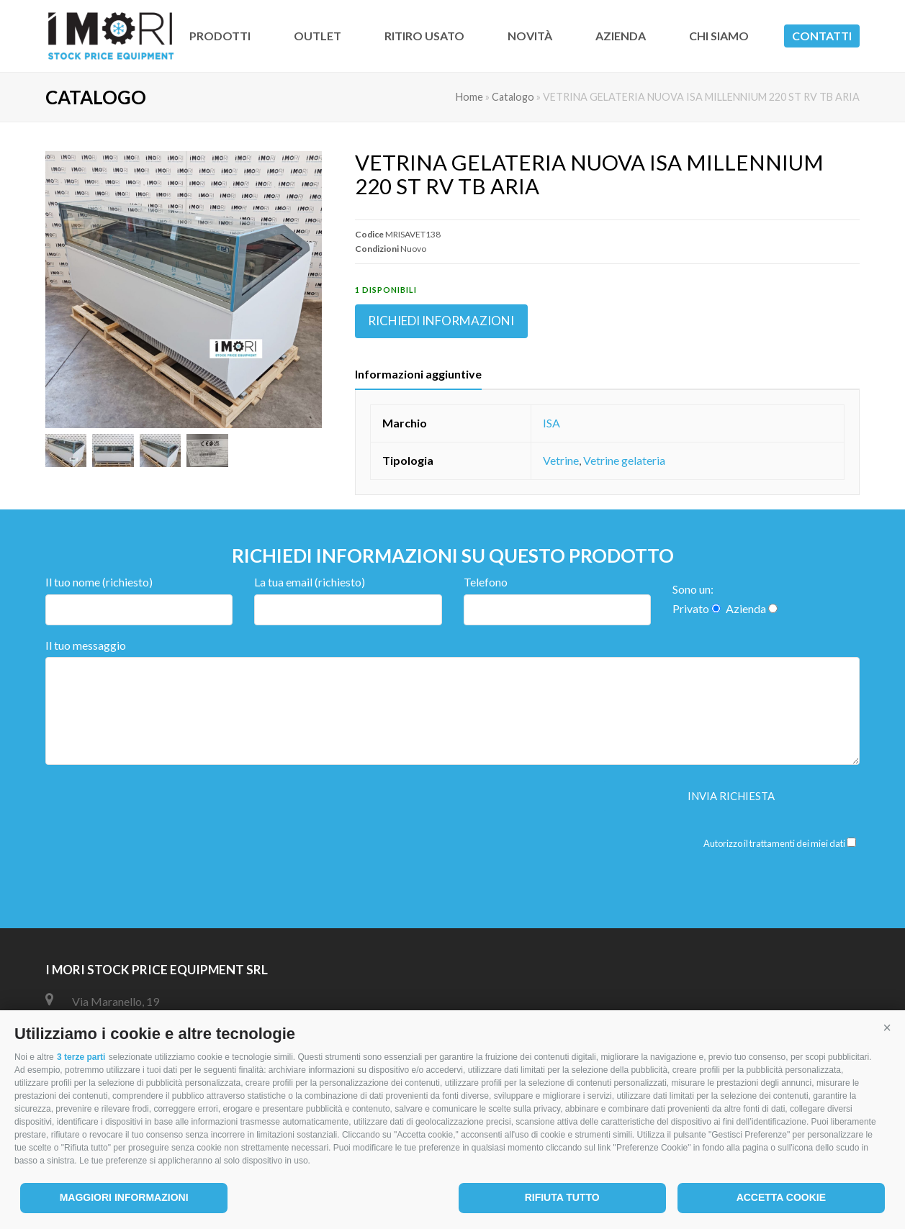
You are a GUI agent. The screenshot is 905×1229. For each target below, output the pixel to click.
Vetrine (561, 460)
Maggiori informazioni (124, 1197)
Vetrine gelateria (624, 460)
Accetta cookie (781, 1197)
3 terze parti (81, 1057)
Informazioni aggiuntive (418, 374)
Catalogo (513, 97)
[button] (887, 1028)
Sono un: (692, 589)
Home (469, 97)
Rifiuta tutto (562, 1197)
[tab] (418, 374)
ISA (551, 423)
